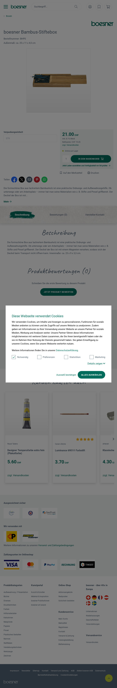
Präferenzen (46, 357)
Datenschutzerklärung (67, 350)
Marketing (97, 357)
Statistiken (72, 357)
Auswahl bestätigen (66, 374)
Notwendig (20, 357)
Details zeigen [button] (96, 363)
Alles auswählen (91, 375)
